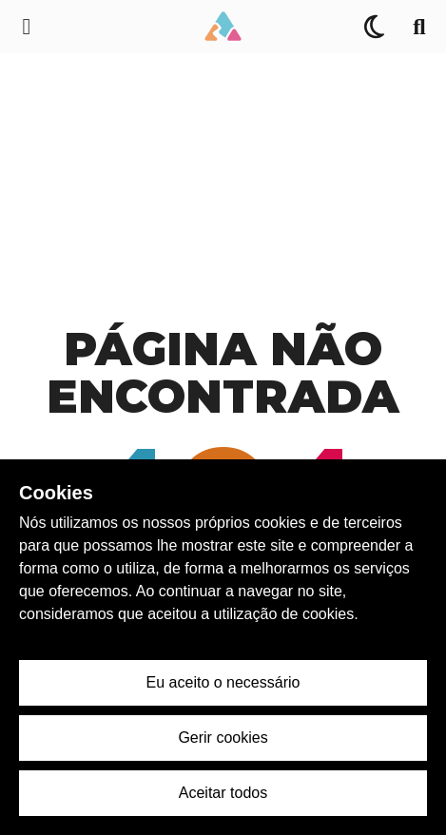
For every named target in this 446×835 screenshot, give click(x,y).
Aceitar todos (223, 793)
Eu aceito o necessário (223, 682)
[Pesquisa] (419, 26)
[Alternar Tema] (374, 26)
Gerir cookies (222, 737)
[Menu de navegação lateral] (26, 26)
